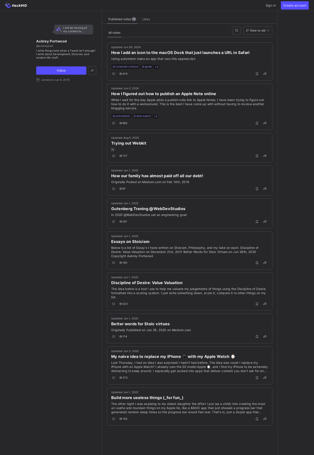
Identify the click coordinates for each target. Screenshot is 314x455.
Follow (61, 70)
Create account (294, 5)
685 (123, 123)
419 (123, 74)
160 (123, 263)
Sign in (271, 5)
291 (123, 221)
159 (123, 419)
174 (123, 336)
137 (123, 156)
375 (123, 377)
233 (123, 304)
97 (122, 188)
